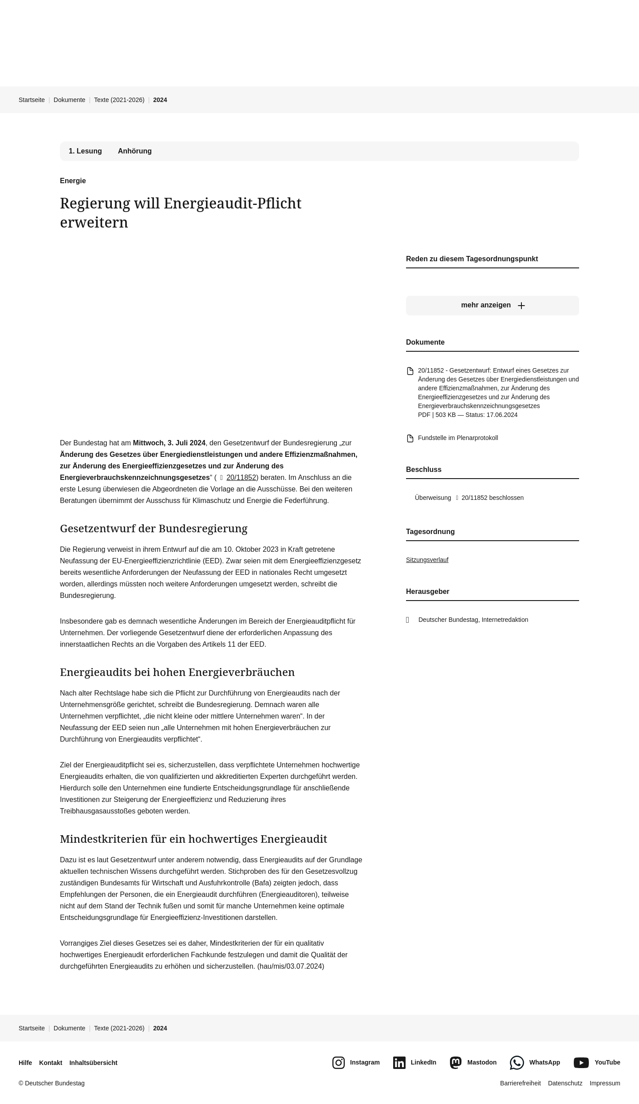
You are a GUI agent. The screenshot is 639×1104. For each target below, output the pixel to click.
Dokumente (70, 99)
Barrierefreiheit (520, 1083)
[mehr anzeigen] (492, 305)
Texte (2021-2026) (119, 99)
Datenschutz (565, 1083)
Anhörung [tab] (135, 151)
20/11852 (236, 477)
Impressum (605, 1083)
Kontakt (50, 1062)
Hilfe (25, 1062)
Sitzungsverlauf (427, 559)
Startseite (32, 99)
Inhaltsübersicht (93, 1062)
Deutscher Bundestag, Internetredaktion (473, 619)
